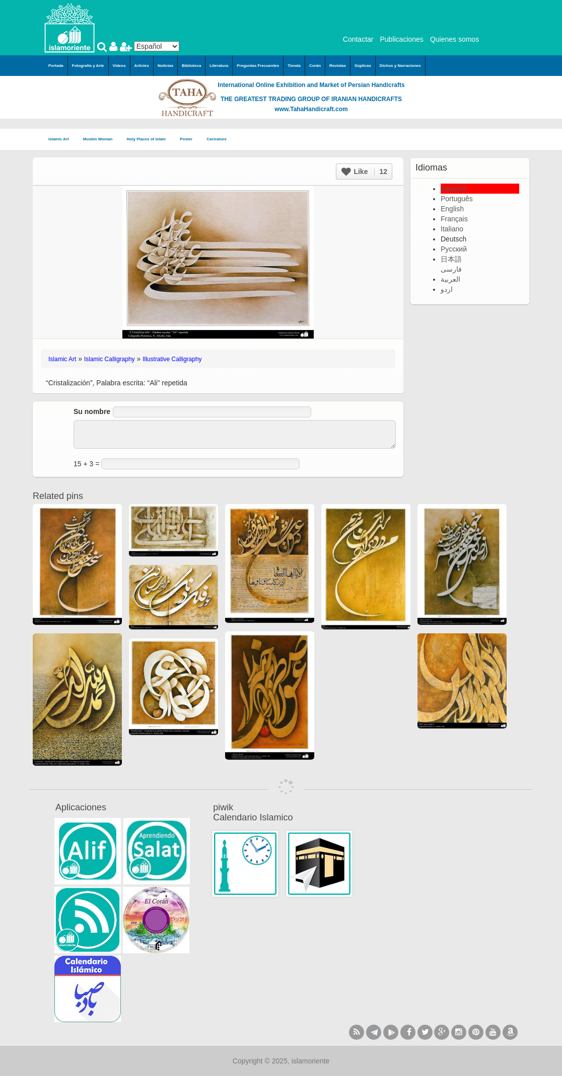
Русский (454, 249)
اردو (447, 289)
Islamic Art (61, 139)
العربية (450, 279)
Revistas (337, 65)
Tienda (294, 65)
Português (457, 199)
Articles (141, 65)
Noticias (165, 65)
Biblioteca (191, 65)
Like (364, 171)
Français (454, 219)
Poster (189, 139)
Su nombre (92, 411)
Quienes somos (454, 39)
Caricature (216, 139)
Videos (119, 65)
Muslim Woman (101, 139)
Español (453, 189)
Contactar (358, 39)
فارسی (451, 269)
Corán (315, 65)
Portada (55, 65)
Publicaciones (401, 39)
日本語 (451, 259)
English (452, 209)
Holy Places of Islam (149, 139)
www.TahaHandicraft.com (310, 109)
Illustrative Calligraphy (172, 359)
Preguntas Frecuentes (258, 65)
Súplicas (363, 65)
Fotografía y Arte (88, 65)
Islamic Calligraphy (109, 359)
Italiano (452, 229)
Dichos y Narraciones (400, 65)
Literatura (218, 65)
